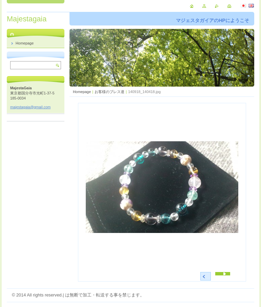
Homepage (82, 92)
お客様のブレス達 (109, 92)
